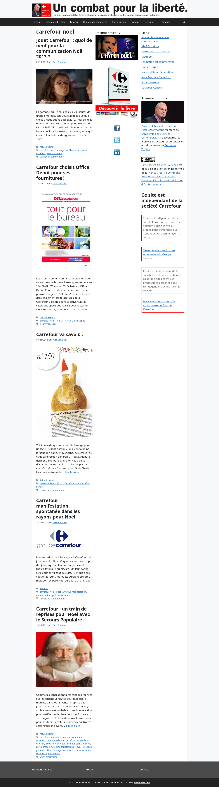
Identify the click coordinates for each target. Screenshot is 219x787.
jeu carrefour (52, 743)
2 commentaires (48, 323)
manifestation (79, 591)
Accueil (38, 21)
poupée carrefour (83, 750)
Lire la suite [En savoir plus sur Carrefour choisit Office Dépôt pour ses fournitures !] (80, 309)
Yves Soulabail (169, 165)
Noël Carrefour (54, 153)
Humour (135, 21)
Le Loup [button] (151, 22)
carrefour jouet (47, 737)
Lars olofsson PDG (45, 746)
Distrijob (146, 56)
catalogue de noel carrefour (61, 740)
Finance (74, 21)
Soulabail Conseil (151, 87)
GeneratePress (142, 782)
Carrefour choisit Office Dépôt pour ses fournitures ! (62, 172)
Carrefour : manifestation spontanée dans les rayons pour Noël (58, 508)
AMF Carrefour (150, 46)
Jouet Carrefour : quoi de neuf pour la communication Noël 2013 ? (64, 48)
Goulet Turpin (149, 67)
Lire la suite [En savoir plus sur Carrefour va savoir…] (72, 472)
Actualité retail (47, 146)
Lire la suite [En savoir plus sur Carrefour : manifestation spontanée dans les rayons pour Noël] (83, 580)
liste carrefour (63, 746)
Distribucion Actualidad (155, 51)
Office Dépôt (78, 320)
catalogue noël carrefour (68, 150)
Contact (166, 21)
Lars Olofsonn (83, 743)
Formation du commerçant (157, 61)
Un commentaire (48, 756)
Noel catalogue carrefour (60, 750)
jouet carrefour (63, 591)
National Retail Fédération (157, 72)
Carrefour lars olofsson (51, 483)
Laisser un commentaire (52, 156)
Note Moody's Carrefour (156, 77)
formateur (157, 130)
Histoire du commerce (95, 21)
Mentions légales (42, 769)
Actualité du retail (55, 21)
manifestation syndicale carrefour (53, 595)
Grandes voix (119, 21)
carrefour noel (47, 150)
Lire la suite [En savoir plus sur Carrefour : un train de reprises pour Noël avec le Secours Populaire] (73, 725)
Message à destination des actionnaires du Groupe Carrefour (159, 254)
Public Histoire (150, 82)
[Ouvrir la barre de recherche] (183, 22)
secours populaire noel (48, 753)
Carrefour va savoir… (59, 334)
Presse (90, 769)
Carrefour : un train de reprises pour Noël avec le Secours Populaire (63, 614)
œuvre (152, 165)
